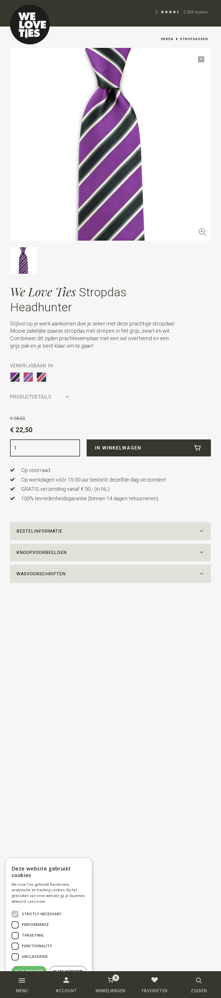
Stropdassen (194, 39)
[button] (110, 531)
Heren (167, 39)
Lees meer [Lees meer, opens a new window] (37, 901)
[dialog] (49, 925)
